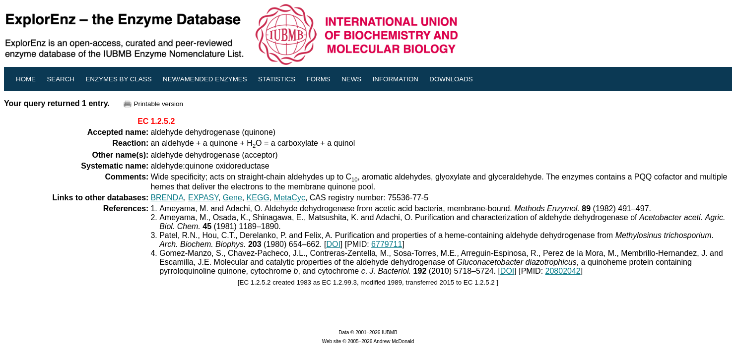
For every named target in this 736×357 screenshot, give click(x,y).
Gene (232, 197)
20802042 (563, 271)
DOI (333, 244)
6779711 (386, 244)
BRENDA (167, 197)
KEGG (258, 197)
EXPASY (203, 197)
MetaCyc (289, 197)
